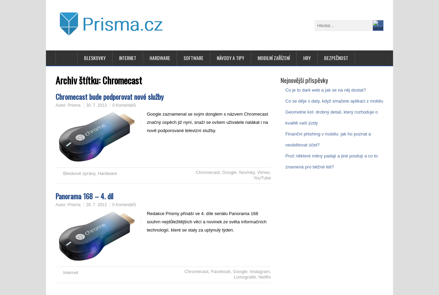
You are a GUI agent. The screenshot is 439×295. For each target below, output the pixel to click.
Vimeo (263, 172)
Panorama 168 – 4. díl (84, 196)
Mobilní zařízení (274, 57)
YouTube (262, 177)
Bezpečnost (336, 57)
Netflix (265, 277)
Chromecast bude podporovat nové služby (110, 96)
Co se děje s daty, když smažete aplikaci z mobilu (334, 101)
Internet (127, 57)
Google (229, 172)
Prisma (74, 105)
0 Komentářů (124, 105)
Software (193, 57)
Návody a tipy (230, 57)
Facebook (220, 271)
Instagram (260, 271)
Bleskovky (95, 57)
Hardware (160, 57)
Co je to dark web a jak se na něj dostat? (325, 90)
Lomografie (245, 277)
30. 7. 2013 (96, 105)
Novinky (246, 172)
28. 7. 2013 (96, 204)
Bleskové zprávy (79, 173)
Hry (307, 57)
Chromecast (208, 172)
